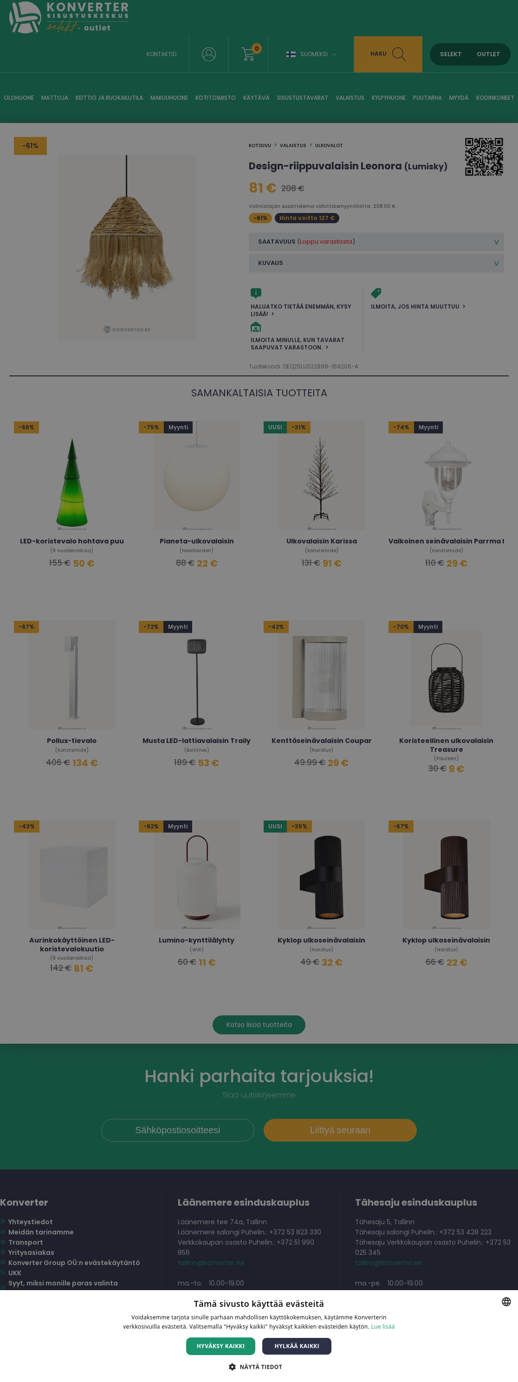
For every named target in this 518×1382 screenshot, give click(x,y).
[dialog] (259, 691)
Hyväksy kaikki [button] (221, 1346)
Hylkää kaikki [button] (297, 1346)
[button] (259, 1366)
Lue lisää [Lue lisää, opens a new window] (383, 1326)
